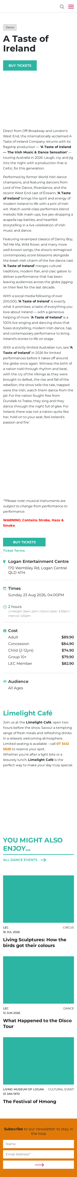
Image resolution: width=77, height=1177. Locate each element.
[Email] (38, 1154)
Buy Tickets (20, 66)
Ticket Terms (14, 551)
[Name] (38, 1144)
